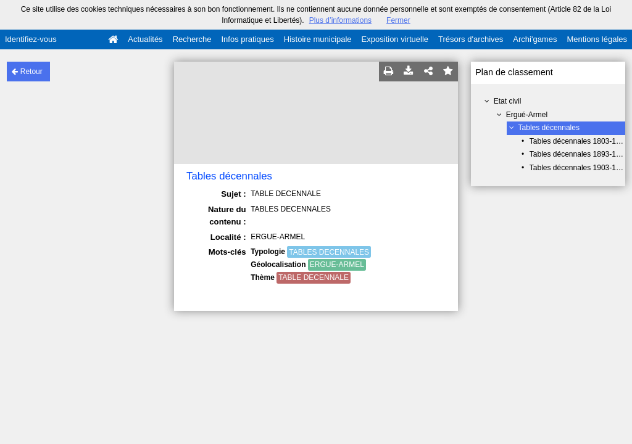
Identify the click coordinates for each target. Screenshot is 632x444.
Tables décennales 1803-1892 (579, 141)
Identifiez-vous (31, 39)
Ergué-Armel (526, 114)
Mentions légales (597, 39)
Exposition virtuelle (395, 39)
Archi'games (535, 39)
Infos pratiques (248, 39)
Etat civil (508, 101)
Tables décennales (549, 127)
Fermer (398, 20)
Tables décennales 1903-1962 (579, 167)
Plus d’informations (340, 20)
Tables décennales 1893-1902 (579, 154)
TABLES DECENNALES (329, 252)
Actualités (145, 39)
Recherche (192, 39)
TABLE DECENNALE (313, 277)
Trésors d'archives (470, 39)
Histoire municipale (318, 39)
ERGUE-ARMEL (337, 264)
